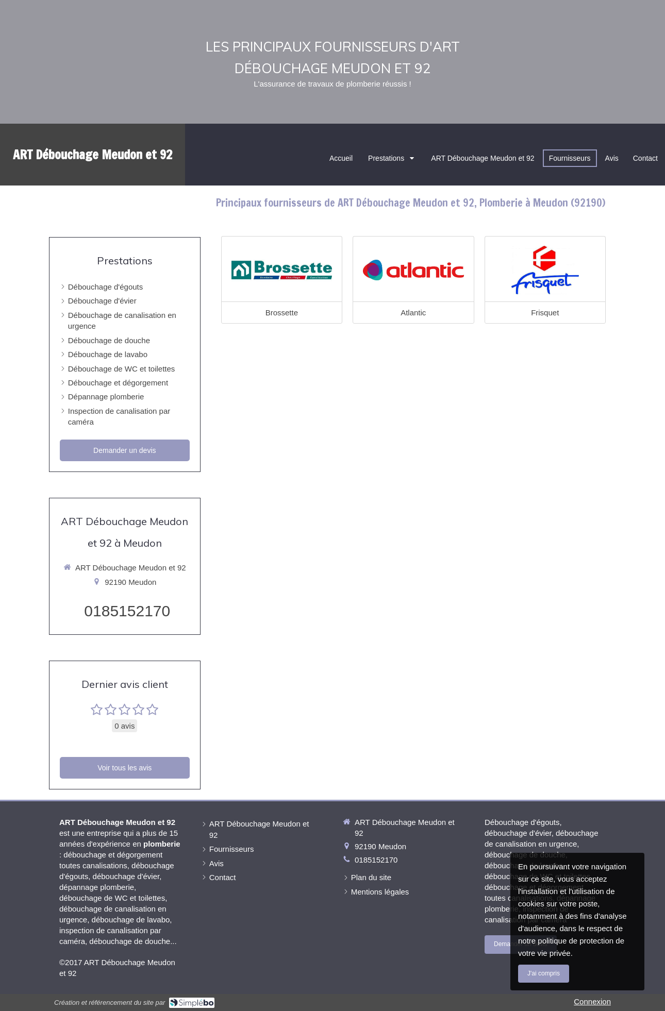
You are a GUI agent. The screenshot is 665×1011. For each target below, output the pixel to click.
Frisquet (545, 312)
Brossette (281, 312)
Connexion (592, 1001)
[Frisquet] (545, 270)
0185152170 (127, 610)
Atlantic (413, 312)
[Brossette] (282, 270)
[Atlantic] (413, 270)
